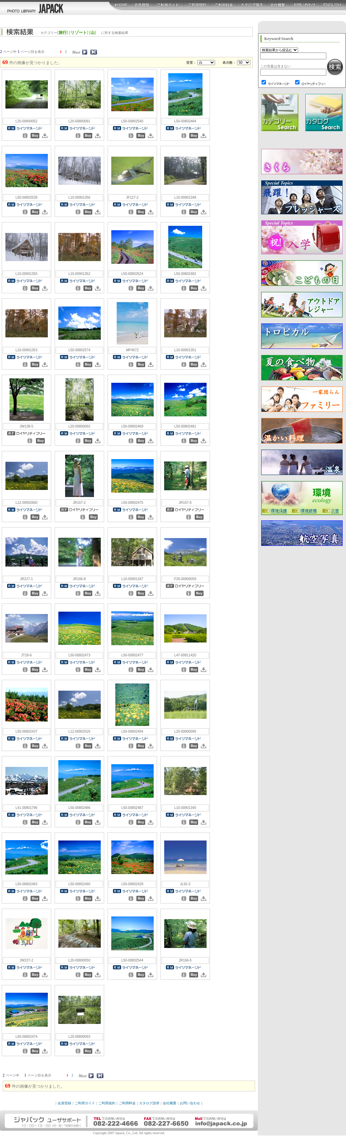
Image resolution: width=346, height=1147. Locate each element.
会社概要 (169, 1103)
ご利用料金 (127, 1103)
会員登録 (64, 1103)
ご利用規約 (106, 1103)
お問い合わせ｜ (192, 1103)
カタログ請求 (149, 1103)
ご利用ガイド (85, 1103)
